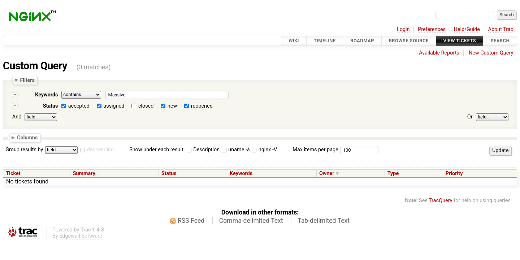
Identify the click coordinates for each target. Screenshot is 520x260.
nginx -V (264, 150)
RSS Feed (191, 220)
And (16, 117)
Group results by (24, 150)
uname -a (236, 150)
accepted (79, 106)
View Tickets (459, 40)
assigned (113, 106)
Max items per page (315, 150)
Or (470, 117)
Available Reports (439, 53)
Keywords (46, 95)
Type (393, 173)
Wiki (294, 40)
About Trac (501, 29)
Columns (27, 137)
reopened (202, 106)
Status (50, 106)
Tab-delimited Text (324, 220)
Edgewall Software (80, 236)
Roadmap (362, 40)
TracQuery (440, 201)
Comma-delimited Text (251, 220)
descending (100, 150)
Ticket (13, 173)
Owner (326, 173)
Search (500, 40)
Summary (84, 173)
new (172, 106)
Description (203, 150)
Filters (27, 80)
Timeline (325, 40)
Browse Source (409, 40)
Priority (454, 173)
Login (403, 29)
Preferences (432, 29)
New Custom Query (491, 53)
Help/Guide (467, 29)
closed (145, 106)
